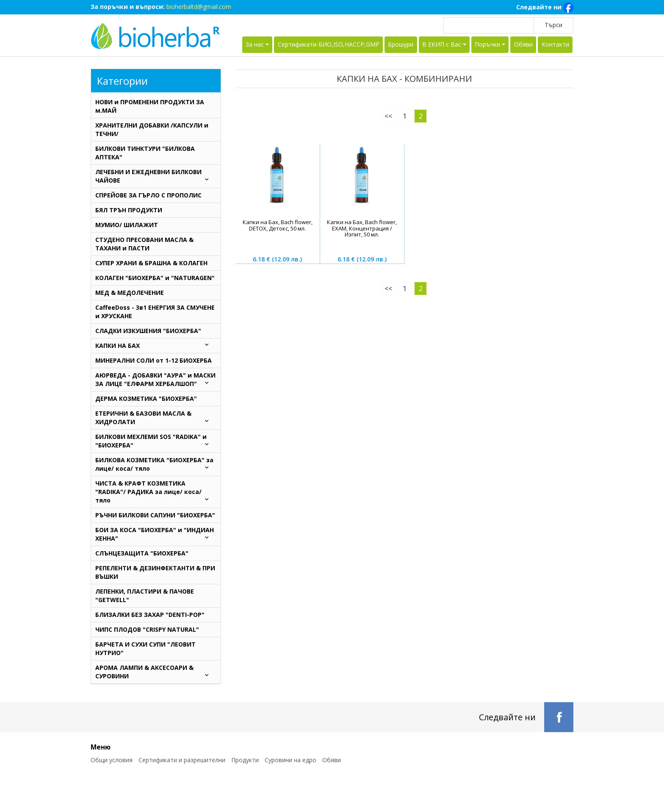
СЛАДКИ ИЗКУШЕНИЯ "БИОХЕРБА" (148, 331)
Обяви (523, 44)
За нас (255, 44)
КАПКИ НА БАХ (155, 345)
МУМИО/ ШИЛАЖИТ (126, 225)
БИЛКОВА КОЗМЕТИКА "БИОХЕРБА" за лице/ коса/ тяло (155, 464)
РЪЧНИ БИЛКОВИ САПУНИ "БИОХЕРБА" (155, 515)
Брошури (400, 44)
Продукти (245, 760)
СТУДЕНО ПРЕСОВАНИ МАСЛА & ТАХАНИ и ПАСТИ (144, 244)
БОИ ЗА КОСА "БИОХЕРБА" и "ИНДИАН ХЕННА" (155, 534)
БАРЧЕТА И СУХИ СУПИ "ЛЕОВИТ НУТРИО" (145, 648)
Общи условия (112, 760)
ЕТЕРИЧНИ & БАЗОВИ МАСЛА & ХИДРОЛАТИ (155, 417)
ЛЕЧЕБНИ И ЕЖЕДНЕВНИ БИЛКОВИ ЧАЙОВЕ (155, 176)
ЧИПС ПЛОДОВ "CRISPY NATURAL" (147, 629)
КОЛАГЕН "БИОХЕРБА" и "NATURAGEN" (155, 278)
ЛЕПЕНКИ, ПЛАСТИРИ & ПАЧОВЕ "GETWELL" (144, 595)
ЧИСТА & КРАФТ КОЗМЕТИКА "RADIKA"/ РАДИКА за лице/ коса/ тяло (155, 491)
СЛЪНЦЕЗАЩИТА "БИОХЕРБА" (141, 553)
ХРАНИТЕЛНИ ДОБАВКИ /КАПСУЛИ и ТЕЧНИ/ (151, 129)
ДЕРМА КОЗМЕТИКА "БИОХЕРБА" (146, 398)
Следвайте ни (544, 8)
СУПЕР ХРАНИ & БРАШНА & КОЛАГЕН (151, 263)
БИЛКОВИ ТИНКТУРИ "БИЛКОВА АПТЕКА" (145, 152)
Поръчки (487, 44)
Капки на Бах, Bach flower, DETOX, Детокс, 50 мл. (278, 225)
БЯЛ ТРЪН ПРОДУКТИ (128, 210)
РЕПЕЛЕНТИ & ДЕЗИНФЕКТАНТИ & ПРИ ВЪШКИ (155, 572)
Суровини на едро (290, 760)
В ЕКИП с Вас (441, 44)
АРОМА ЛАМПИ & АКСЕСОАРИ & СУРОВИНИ (155, 672)
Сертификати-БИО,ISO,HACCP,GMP (328, 44)
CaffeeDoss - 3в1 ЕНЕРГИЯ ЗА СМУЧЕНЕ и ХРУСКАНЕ (155, 311)
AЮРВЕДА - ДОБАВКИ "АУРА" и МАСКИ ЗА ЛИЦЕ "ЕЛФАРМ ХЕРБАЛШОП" (155, 379)
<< (388, 116)
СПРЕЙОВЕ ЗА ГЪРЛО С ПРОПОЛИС (148, 195)
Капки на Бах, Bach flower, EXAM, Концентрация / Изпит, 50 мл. (362, 228)
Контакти (555, 44)
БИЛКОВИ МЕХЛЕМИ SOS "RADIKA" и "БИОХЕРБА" (155, 441)
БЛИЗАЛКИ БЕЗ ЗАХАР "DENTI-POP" (150, 615)
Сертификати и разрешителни (181, 760)
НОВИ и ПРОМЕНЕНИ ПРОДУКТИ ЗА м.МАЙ (149, 106)
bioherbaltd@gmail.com (198, 7)
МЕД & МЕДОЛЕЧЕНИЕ (129, 293)
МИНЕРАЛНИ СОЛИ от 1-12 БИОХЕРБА (153, 360)
